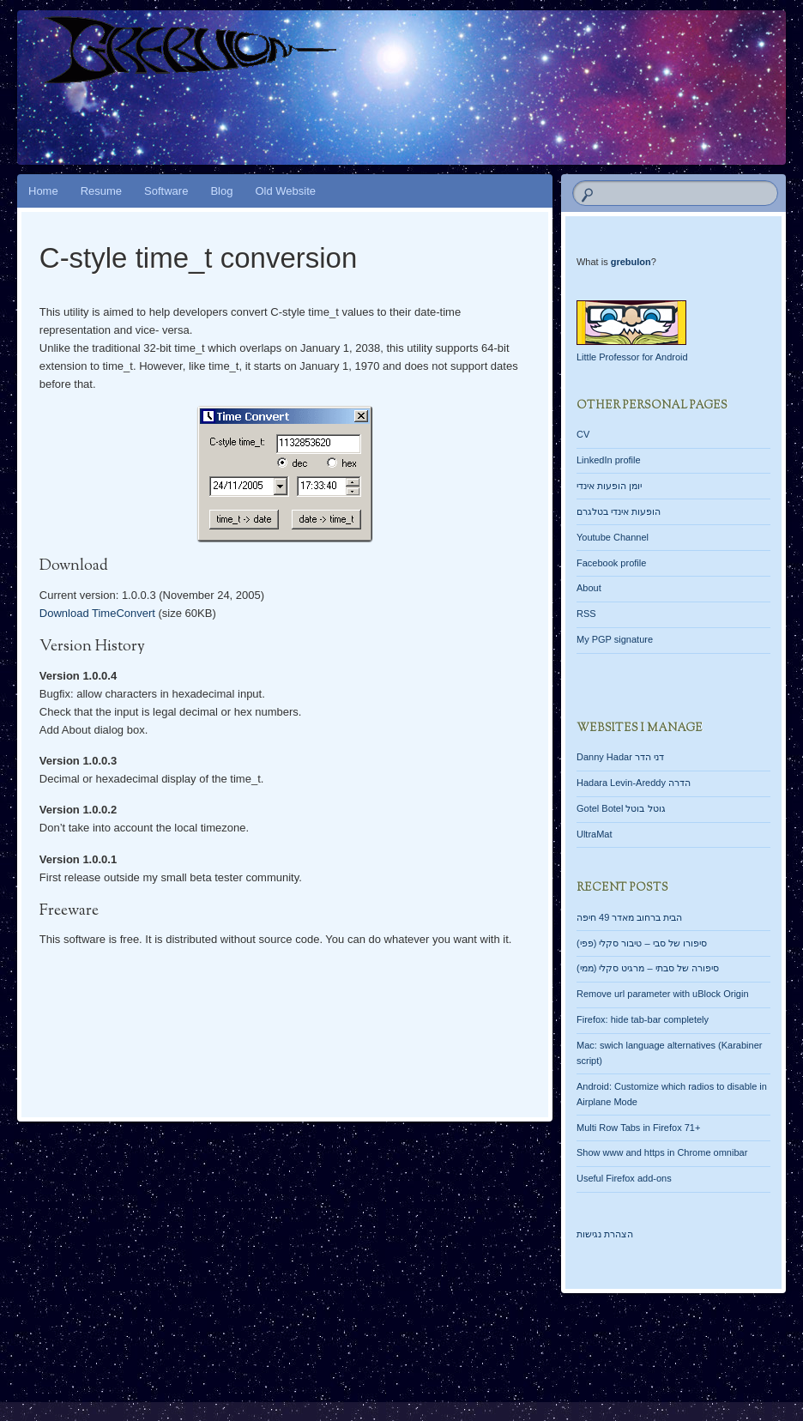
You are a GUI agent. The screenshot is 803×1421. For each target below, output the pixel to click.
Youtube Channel (613, 537)
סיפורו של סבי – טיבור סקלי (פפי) (642, 943)
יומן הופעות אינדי (609, 486)
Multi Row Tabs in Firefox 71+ (638, 1127)
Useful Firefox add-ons (624, 1178)
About (589, 588)
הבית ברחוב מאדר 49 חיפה (629, 917)
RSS (586, 613)
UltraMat (595, 834)
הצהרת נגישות (605, 1234)
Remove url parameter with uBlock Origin (663, 994)
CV (583, 434)
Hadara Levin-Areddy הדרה (634, 782)
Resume (101, 190)
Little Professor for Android (632, 357)
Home (43, 190)
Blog (221, 190)
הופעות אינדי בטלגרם (619, 511)
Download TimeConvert (97, 613)
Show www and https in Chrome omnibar (662, 1152)
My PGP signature (615, 639)
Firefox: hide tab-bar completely (643, 1019)
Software (166, 190)
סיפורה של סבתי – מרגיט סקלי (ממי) (648, 968)
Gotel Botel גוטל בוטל (621, 808)
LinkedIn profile (609, 460)
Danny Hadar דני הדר (620, 757)
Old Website (285, 190)
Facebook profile (611, 563)
